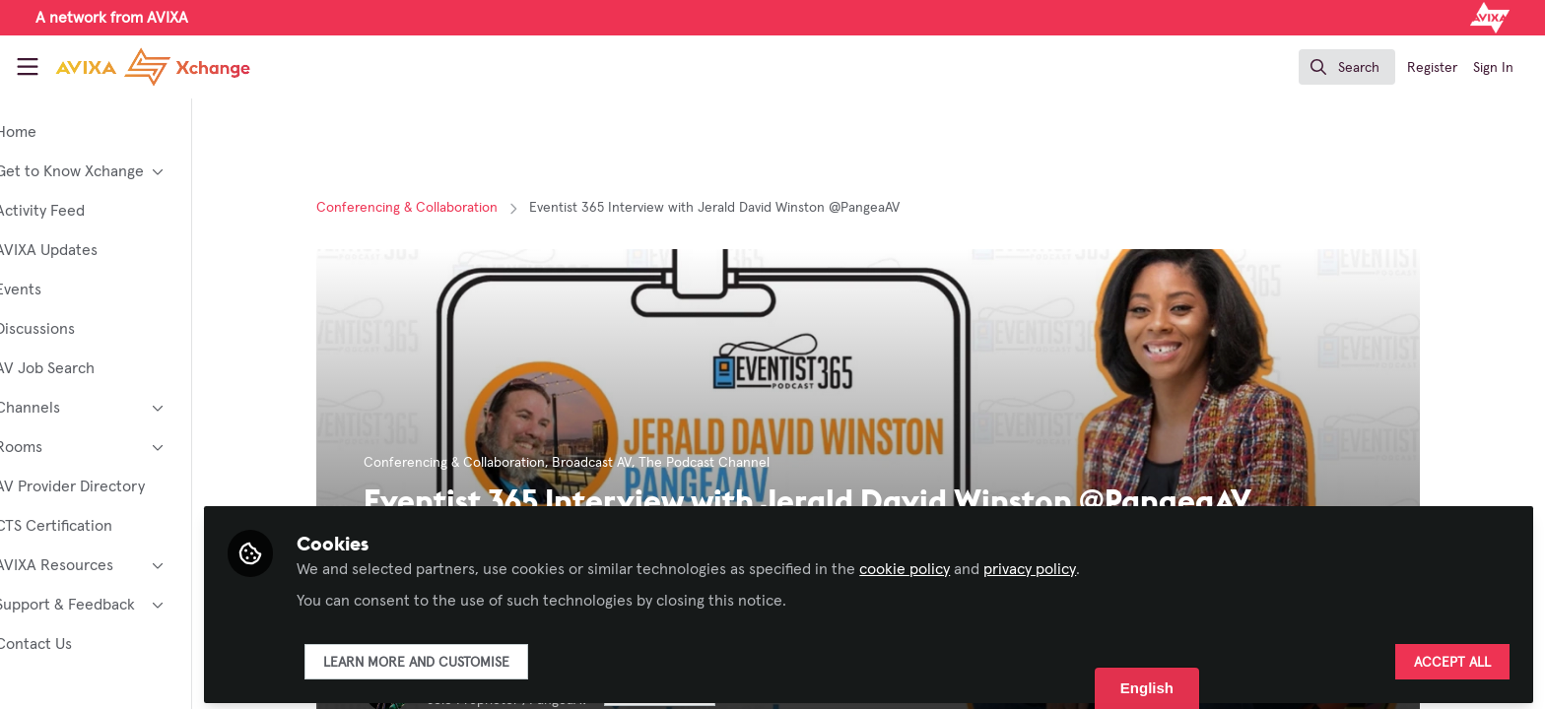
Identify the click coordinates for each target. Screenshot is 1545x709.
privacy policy (1089, 563)
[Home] (137, 67)
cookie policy (964, 563)
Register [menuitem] (1432, 68)
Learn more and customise (476, 657)
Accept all (1452, 657)
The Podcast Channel (734, 463)
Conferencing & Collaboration (437, 208)
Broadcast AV (622, 463)
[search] (1347, 67)
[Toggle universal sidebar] (27, 67)
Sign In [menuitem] (1493, 68)
